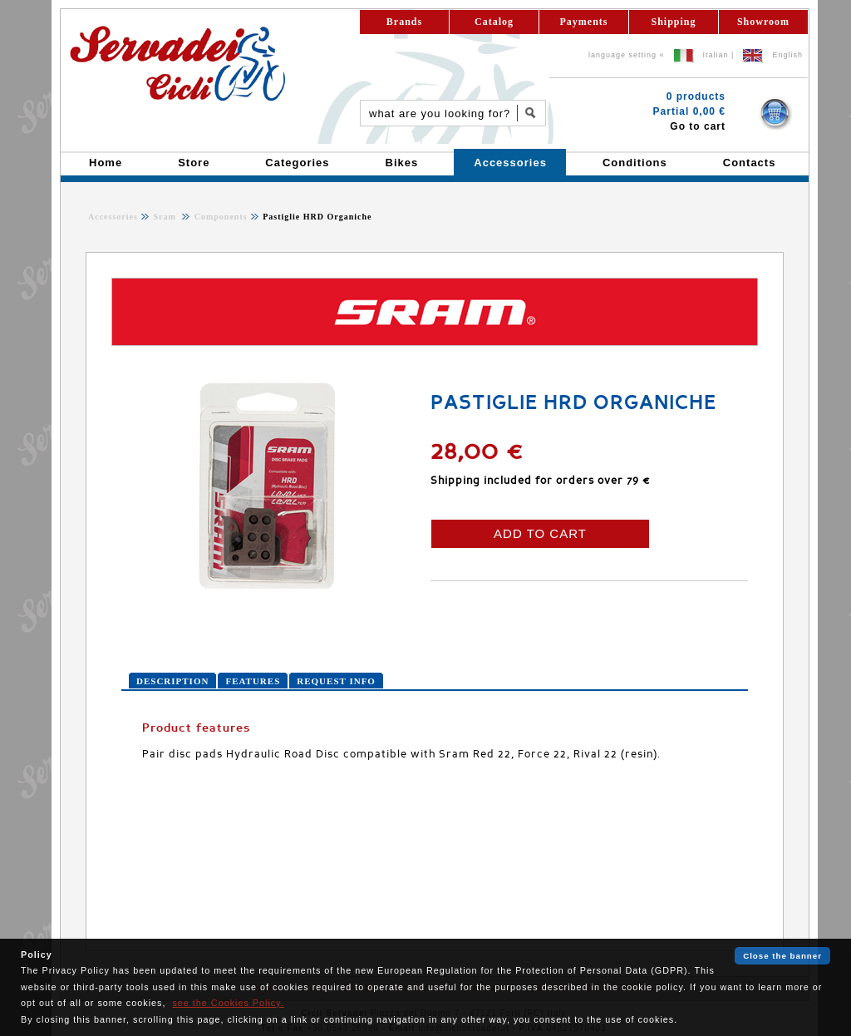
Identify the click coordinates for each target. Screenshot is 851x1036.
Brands (404, 21)
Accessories (113, 216)
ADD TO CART (540, 533)
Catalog (494, 21)
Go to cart (698, 126)
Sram (166, 216)
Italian (716, 55)
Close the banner (782, 955)
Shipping (673, 21)
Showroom (763, 21)
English (787, 55)
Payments (584, 21)
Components (219, 216)
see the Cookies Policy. (227, 1003)
